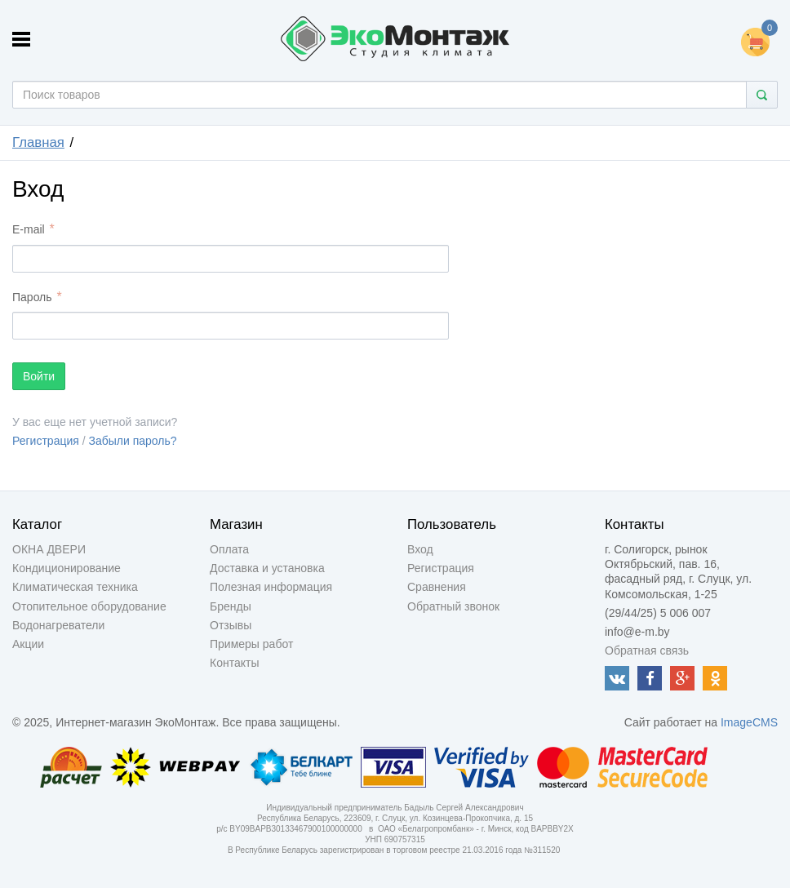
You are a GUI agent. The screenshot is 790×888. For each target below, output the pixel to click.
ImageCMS (749, 722)
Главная (38, 142)
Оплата (229, 549)
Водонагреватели (58, 625)
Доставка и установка (267, 568)
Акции (28, 643)
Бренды (230, 606)
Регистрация (45, 440)
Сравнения (436, 586)
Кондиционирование (66, 568)
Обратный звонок (453, 606)
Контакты (234, 662)
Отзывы (230, 625)
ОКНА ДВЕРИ (49, 549)
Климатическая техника (75, 586)
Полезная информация (271, 586)
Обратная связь (647, 650)
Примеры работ (251, 643)
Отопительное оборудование (89, 606)
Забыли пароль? (133, 440)
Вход (420, 549)
